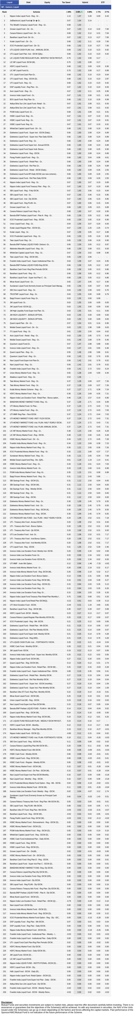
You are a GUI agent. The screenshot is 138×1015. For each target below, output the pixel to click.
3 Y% (107, 12)
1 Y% (98, 12)
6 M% (90, 12)
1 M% (68, 12)
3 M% (79, 12)
